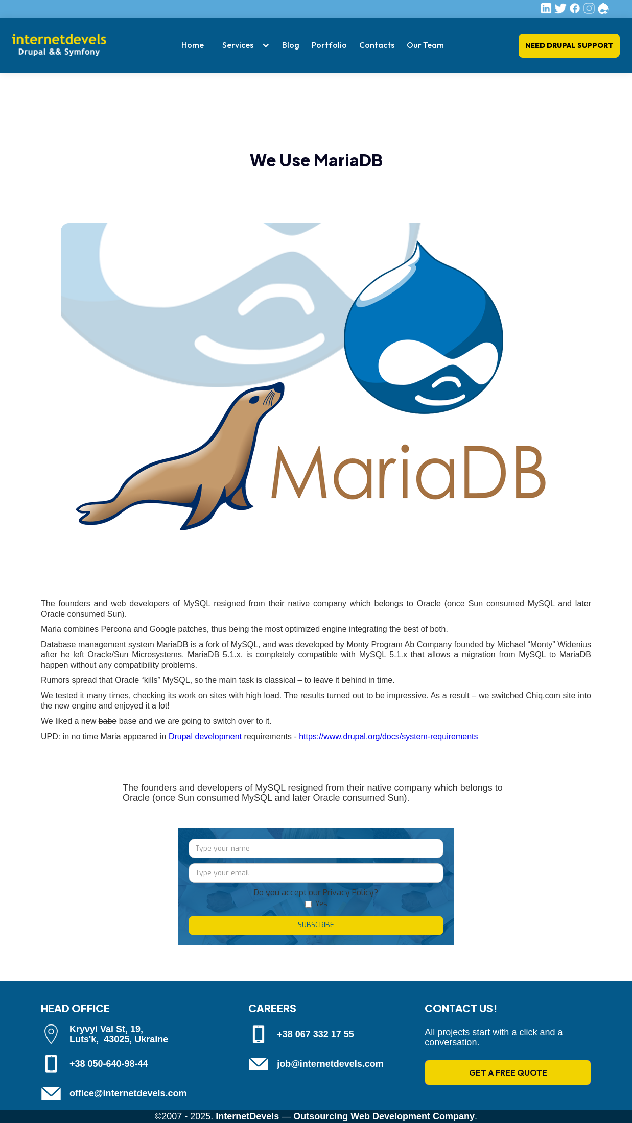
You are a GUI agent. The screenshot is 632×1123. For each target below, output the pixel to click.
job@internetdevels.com (330, 1064)
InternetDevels (247, 1116)
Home (192, 45)
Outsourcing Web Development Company (384, 1116)
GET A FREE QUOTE (508, 1072)
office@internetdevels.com (128, 1093)
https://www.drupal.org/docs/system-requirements (388, 736)
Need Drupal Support (569, 45)
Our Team (425, 45)
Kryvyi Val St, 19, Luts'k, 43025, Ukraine (118, 1034)
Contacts (376, 45)
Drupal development (205, 736)
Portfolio (329, 45)
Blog (290, 45)
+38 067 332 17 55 (315, 1034)
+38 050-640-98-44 (108, 1064)
